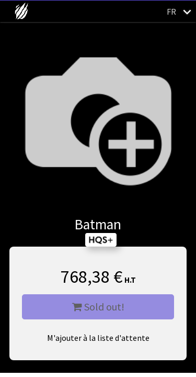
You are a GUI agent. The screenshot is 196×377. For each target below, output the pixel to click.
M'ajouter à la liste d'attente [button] (98, 337)
